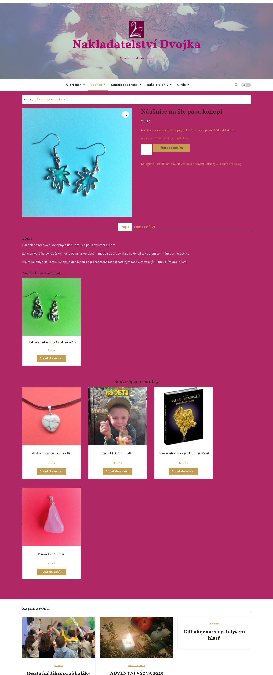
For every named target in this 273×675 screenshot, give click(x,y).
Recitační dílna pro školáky (59, 567)
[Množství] (146, 149)
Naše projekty (159, 84)
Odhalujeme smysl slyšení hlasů (214, 529)
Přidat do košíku (171, 147)
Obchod (97, 84)
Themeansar (172, 669)
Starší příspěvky (136, 560)
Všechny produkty (229, 163)
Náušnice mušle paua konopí (51, 99)
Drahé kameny (165, 163)
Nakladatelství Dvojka (136, 45)
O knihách (75, 84)
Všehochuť (185, 620)
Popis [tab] (125, 226)
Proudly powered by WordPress (114, 669)
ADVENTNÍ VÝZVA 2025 (136, 567)
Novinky (58, 560)
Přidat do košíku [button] (47, 354)
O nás (183, 84)
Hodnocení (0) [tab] (144, 226)
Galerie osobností (126, 84)
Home (27, 99)
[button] (236, 85)
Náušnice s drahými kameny (196, 163)
